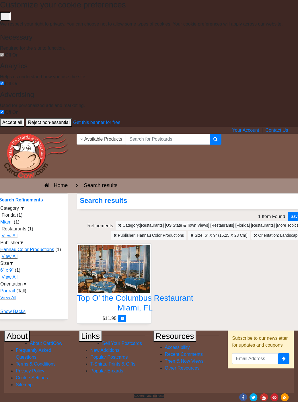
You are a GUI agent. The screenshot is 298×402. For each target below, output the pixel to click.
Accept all (12, 122)
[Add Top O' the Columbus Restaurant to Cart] (122, 318)
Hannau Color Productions (27, 249)
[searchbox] (168, 139)
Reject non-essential (49, 122)
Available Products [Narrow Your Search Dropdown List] (101, 139)
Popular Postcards (109, 357)
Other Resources (182, 368)
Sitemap (24, 384)
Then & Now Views (184, 361)
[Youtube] (263, 397)
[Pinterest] (274, 397)
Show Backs (13, 311)
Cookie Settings (32, 377)
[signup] (283, 358)
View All (9, 235)
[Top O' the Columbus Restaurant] (114, 280)
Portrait (7, 290)
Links (90, 336)
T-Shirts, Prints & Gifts (112, 364)
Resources (175, 336)
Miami (6, 222)
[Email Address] (255, 358)
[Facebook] (243, 397)
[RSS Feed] (284, 397)
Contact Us (276, 130)
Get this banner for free (96, 122)
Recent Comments (184, 354)
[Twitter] (253, 397)
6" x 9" (7, 270)
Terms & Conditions (36, 364)
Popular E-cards (106, 370)
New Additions (104, 350)
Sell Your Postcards (122, 343)
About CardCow (46, 343)
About (17, 336)
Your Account (245, 130)
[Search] (215, 139)
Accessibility (177, 347)
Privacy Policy (30, 370)
